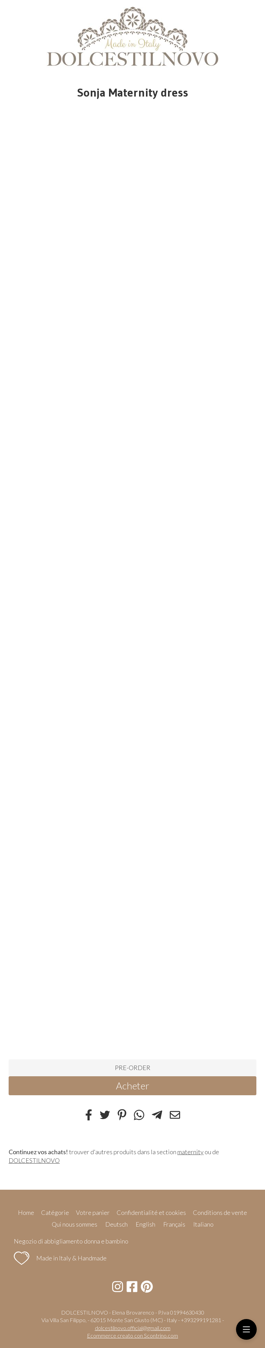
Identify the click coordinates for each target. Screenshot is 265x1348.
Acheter (132, 1085)
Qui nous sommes (74, 1224)
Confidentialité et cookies (151, 1212)
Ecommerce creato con (132, 1335)
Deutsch (116, 1224)
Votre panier (93, 1212)
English (145, 1224)
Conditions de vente (220, 1212)
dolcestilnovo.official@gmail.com (132, 1328)
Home (26, 1212)
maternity (190, 1152)
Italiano (203, 1224)
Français (174, 1224)
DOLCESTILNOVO (34, 1160)
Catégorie (55, 1212)
